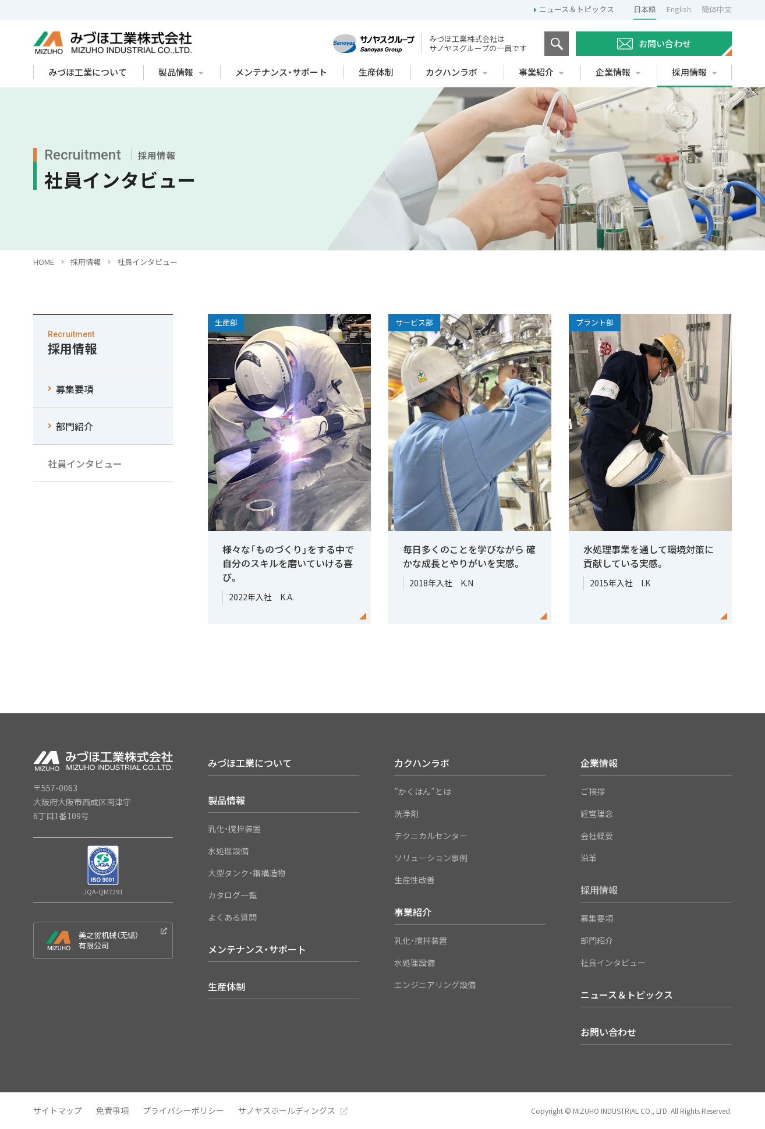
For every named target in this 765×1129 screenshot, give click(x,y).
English (679, 9)
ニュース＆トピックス (576, 9)
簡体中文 (717, 9)
